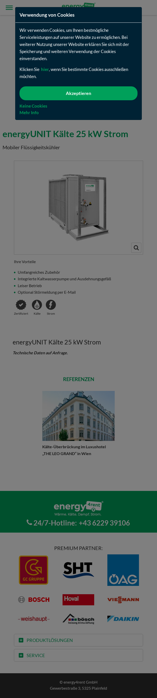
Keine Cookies (33, 106)
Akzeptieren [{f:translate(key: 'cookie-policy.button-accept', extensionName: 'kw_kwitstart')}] (78, 93)
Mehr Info (29, 112)
